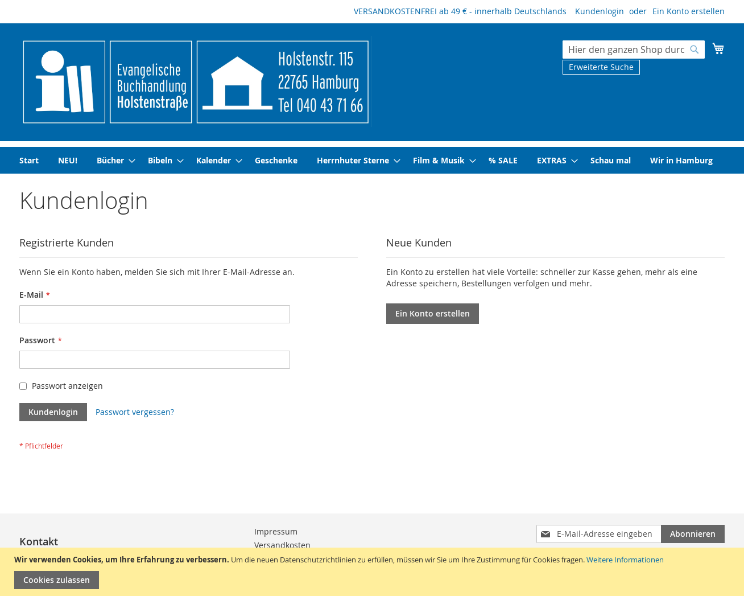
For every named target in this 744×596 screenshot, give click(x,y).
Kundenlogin (599, 11)
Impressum (275, 531)
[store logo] (195, 81)
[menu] (372, 160)
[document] (373, 571)
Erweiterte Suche (601, 66)
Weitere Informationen (625, 559)
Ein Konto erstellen (688, 11)
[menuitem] (29, 160)
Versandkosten (282, 545)
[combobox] (634, 49)
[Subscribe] (693, 534)
